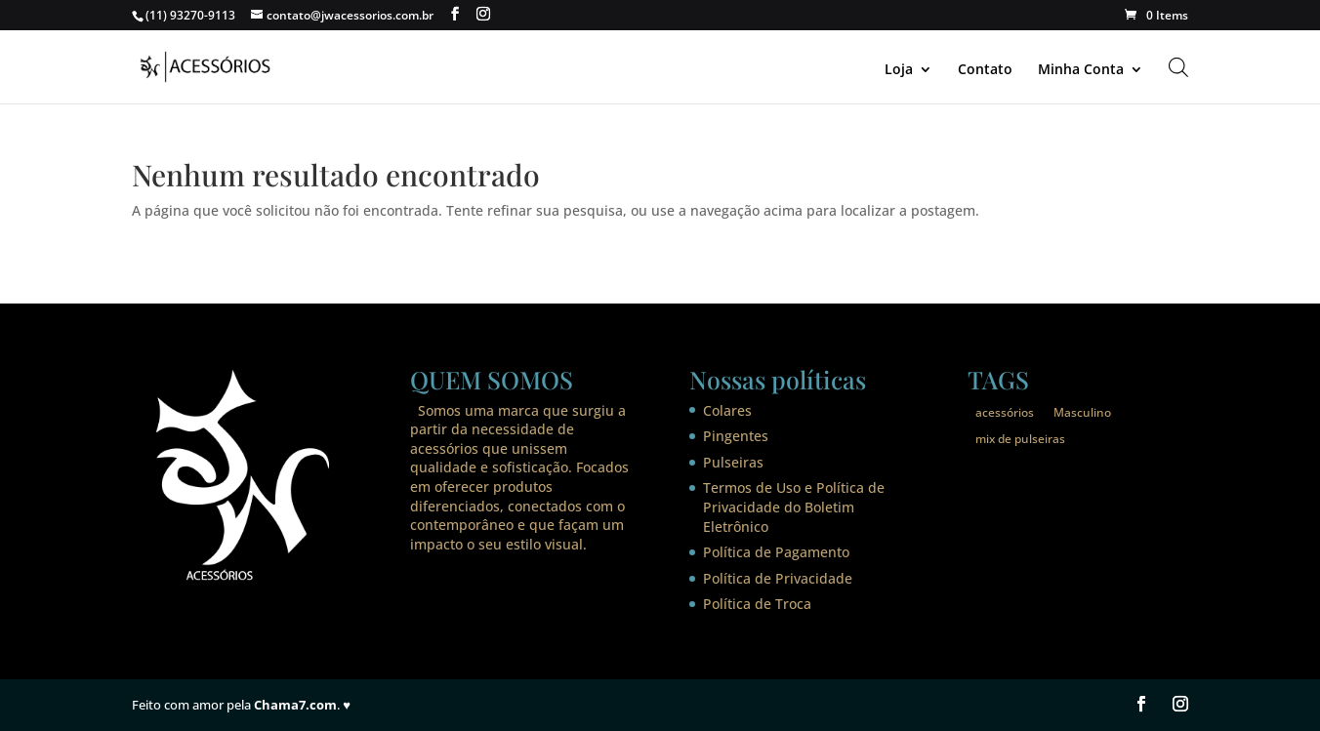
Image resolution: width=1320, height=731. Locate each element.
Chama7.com (295, 704)
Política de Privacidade (777, 578)
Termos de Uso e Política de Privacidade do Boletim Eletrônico (794, 506)
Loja (899, 70)
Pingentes (735, 435)
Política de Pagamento (776, 552)
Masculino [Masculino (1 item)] (1082, 412)
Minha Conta (1081, 70)
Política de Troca (757, 603)
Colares (727, 410)
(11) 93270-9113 (190, 15)
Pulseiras (733, 462)
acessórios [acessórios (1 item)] (1004, 412)
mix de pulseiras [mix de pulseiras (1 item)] (1020, 438)
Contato (985, 70)
